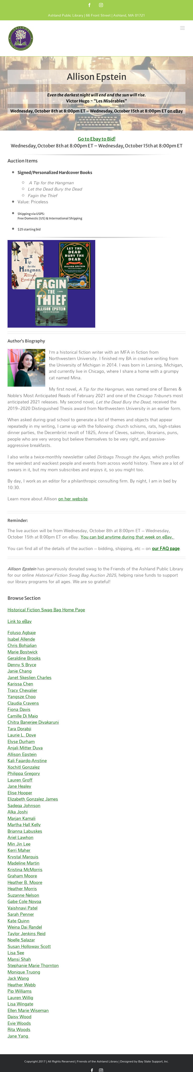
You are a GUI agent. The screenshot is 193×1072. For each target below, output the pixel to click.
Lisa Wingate (20, 1004)
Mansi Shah (19, 959)
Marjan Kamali (21, 818)
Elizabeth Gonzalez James (33, 799)
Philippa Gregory (24, 773)
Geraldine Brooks (24, 658)
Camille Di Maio (23, 716)
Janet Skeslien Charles (30, 677)
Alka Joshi (18, 812)
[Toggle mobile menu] (182, 28)
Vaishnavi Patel (22, 908)
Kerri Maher (19, 850)
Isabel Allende (21, 639)
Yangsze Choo (22, 696)
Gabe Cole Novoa (24, 901)
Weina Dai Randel (25, 927)
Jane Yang (18, 1036)
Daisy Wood (19, 1017)
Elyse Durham (21, 741)
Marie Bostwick (22, 652)
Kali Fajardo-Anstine (27, 760)
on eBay (175, 110)
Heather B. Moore (25, 882)
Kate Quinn (18, 921)
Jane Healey (19, 786)
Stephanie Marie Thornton (33, 965)
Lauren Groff (20, 780)
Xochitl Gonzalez (24, 767)
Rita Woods (19, 1029)
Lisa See (16, 952)
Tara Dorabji (19, 729)
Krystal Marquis (23, 857)
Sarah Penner (21, 914)
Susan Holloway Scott (29, 946)
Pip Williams (20, 991)
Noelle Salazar (21, 940)
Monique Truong (24, 972)
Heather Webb (22, 985)
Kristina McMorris (25, 869)
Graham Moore (22, 876)
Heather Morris (22, 888)
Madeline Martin (23, 863)
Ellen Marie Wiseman (28, 1010)
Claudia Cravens (23, 703)
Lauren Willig (20, 997)
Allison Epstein (22, 754)
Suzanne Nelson (23, 895)
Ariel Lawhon (20, 837)
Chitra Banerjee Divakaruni (33, 722)
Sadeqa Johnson (24, 805)
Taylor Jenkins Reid (26, 933)
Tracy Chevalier (22, 690)
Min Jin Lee (19, 844)
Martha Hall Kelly (24, 824)
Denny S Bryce (22, 665)
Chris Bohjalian (22, 645)
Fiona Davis (19, 709)
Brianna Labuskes (25, 831)
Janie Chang (20, 671)
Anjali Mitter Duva (25, 748)
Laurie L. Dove (22, 735)
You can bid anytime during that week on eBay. (127, 537)
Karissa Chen (20, 684)
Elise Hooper (20, 793)
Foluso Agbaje (22, 632)
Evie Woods (19, 1023)
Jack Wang (18, 978)
